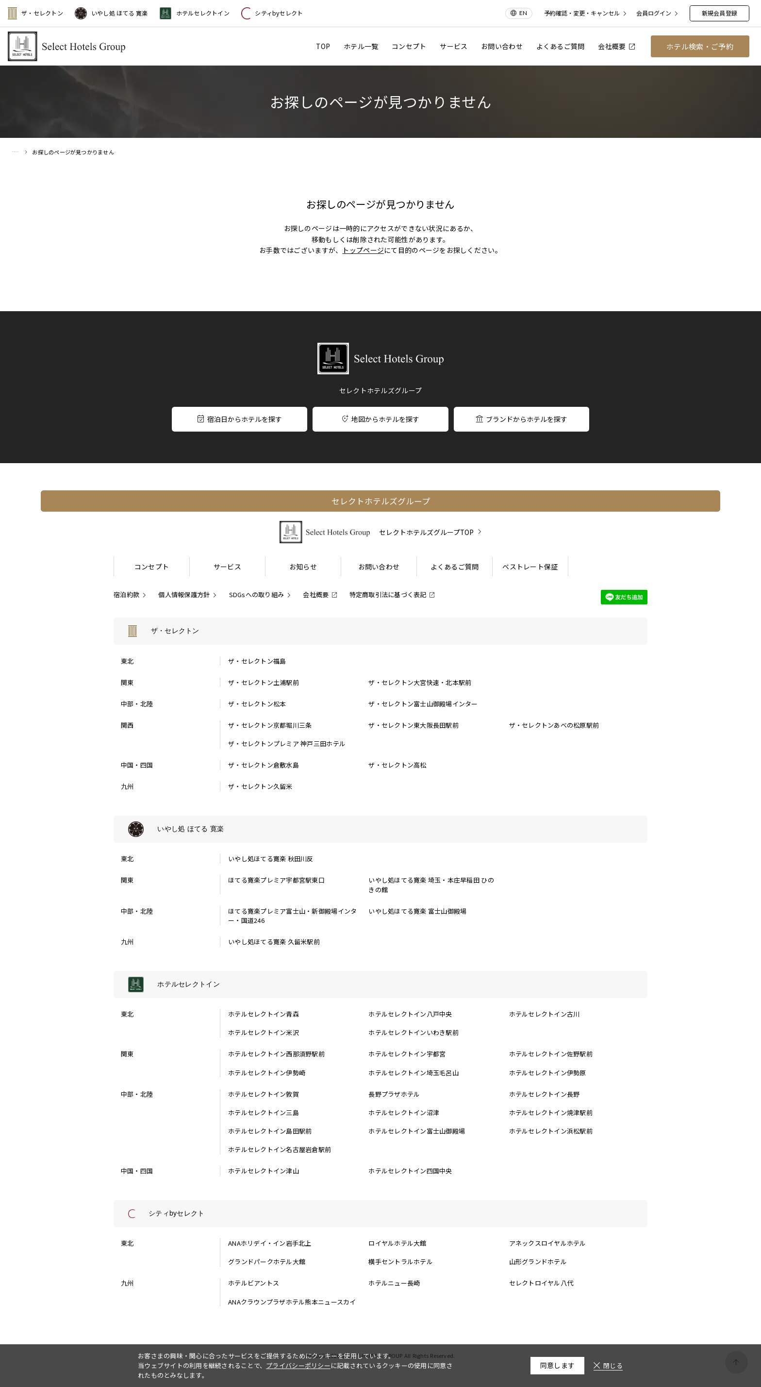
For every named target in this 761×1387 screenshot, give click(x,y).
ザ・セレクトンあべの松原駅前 (554, 725)
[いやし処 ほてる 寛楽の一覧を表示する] (380, 829)
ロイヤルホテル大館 (397, 1243)
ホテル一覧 (361, 46)
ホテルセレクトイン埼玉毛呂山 (413, 1072)
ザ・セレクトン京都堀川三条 (270, 725)
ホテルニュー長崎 (394, 1282)
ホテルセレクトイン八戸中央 (410, 1014)
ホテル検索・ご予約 (699, 46)
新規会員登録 (719, 13)
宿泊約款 (126, 594)
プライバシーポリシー (298, 1365)
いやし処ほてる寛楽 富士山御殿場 (417, 911)
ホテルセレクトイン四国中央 (410, 1170)
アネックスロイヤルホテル (547, 1243)
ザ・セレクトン (35, 13)
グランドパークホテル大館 (266, 1261)
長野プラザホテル (394, 1094)
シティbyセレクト (272, 13)
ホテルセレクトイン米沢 (263, 1032)
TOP (323, 46)
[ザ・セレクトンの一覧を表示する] (380, 631)
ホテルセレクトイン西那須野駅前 (276, 1053)
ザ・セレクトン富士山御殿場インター (423, 703)
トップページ (363, 250)
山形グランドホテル (538, 1261)
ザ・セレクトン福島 (257, 661)
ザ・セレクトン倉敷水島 (263, 764)
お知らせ (303, 566)
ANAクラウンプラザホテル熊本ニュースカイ (292, 1301)
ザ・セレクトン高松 (397, 764)
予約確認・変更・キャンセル (582, 13)
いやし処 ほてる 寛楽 (111, 13)
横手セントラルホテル (400, 1261)
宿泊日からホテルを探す (239, 419)
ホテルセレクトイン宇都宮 (407, 1053)
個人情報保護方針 (184, 594)
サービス (453, 46)
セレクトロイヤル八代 (541, 1282)
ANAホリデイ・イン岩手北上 (270, 1243)
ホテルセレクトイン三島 (263, 1112)
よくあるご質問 (560, 46)
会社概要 (616, 46)
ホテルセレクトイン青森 (263, 1014)
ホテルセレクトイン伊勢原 (547, 1072)
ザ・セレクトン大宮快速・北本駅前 (419, 682)
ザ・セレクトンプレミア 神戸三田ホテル (287, 743)
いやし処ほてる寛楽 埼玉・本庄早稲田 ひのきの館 (431, 884)
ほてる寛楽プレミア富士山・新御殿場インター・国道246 (292, 915)
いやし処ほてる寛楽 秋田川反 (271, 858)
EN (523, 13)
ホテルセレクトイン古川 (544, 1014)
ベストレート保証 (530, 566)
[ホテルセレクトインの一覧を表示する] (380, 984)
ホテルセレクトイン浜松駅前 (551, 1131)
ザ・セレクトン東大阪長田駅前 (413, 725)
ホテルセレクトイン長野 (544, 1094)
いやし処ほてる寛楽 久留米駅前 (274, 941)
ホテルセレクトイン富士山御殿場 (416, 1131)
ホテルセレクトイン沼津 (403, 1112)
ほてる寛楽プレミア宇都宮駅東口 (276, 880)
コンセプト (409, 46)
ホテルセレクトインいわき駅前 (413, 1032)
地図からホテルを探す (381, 419)
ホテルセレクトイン (195, 13)
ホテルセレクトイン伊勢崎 (266, 1072)
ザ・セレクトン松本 (257, 703)
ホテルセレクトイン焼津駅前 (551, 1112)
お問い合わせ (502, 46)
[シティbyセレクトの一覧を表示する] (380, 1213)
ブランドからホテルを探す (521, 419)
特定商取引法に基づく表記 (388, 594)
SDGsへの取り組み (256, 594)
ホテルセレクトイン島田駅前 (270, 1131)
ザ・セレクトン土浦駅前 (263, 682)
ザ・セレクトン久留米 (260, 786)
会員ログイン (653, 13)
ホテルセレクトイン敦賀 (263, 1094)
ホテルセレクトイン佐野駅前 (551, 1053)
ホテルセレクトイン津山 (263, 1170)
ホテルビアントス (253, 1282)
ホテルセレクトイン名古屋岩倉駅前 (279, 1149)
